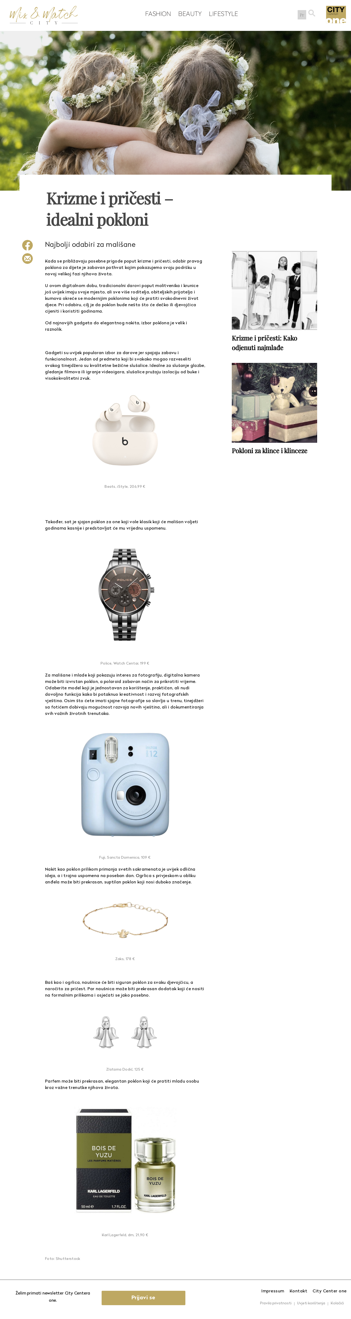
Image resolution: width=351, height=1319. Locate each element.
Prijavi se (145, 1298)
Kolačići (337, 1303)
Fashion (157, 14)
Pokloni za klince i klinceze (269, 450)
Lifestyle (222, 14)
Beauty (188, 14)
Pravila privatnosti (276, 1303)
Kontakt (299, 1291)
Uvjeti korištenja (311, 1303)
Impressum (272, 1291)
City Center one (330, 1291)
